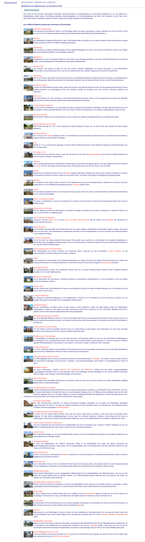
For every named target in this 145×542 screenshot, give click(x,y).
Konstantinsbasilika (95, 154)
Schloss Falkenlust (114, 251)
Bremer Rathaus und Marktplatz (44, 217)
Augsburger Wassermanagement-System (47, 482)
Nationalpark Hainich (40, 367)
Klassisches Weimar (40, 133)
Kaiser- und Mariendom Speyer (44, 199)
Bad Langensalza (74, 369)
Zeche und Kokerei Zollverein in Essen (46, 356)
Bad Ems (37, 510)
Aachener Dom (38, 66)
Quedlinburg (38, 57)
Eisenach (63, 369)
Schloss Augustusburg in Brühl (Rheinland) (48, 249)
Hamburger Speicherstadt (42, 401)
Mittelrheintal (38, 47)
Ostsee (38, 166)
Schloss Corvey (39, 432)
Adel (79, 505)
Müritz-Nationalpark (40, 378)
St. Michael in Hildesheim (42, 238)
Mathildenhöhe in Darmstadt (43, 521)
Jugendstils (93, 525)
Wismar (36, 171)
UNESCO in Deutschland (61, 536)
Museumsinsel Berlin (40, 114)
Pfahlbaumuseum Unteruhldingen (44, 336)
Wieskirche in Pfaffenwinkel (43, 277)
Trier (35, 143)
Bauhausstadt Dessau (41, 452)
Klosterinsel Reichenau (41, 347)
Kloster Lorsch (38, 286)
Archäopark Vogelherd (41, 441)
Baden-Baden (38, 491)
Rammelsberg (106, 262)
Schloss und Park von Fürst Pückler (45, 327)
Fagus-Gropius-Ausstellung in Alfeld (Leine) (48, 422)
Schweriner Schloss (40, 85)
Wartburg (37, 180)
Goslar (36, 258)
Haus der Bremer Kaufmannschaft (77, 220)
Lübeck (36, 189)
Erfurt (68, 534)
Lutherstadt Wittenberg (41, 295)
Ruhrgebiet (96, 358)
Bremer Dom (52, 220)
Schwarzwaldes (90, 493)
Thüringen (50, 135)
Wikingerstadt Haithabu (41, 471)
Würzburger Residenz (41, 267)
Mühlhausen (89, 369)
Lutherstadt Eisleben (40, 305)
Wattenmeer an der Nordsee (43, 208)
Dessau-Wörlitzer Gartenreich (43, 105)
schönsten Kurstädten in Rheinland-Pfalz (114, 514)
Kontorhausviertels (62, 407)
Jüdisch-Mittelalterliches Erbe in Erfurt (46, 532)
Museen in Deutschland (31, 10)
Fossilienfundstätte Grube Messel (44, 387)
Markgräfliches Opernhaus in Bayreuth (46, 316)
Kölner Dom (37, 96)
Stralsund (37, 161)
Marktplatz (110, 220)
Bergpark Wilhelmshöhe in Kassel (45, 124)
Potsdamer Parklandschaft (42, 29)
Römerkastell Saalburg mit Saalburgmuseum (48, 412)
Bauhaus (65, 454)
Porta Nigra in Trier (40, 152)
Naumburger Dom (39, 461)
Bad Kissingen (38, 500)
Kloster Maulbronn (40, 227)
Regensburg (38, 76)
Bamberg (37, 38)
